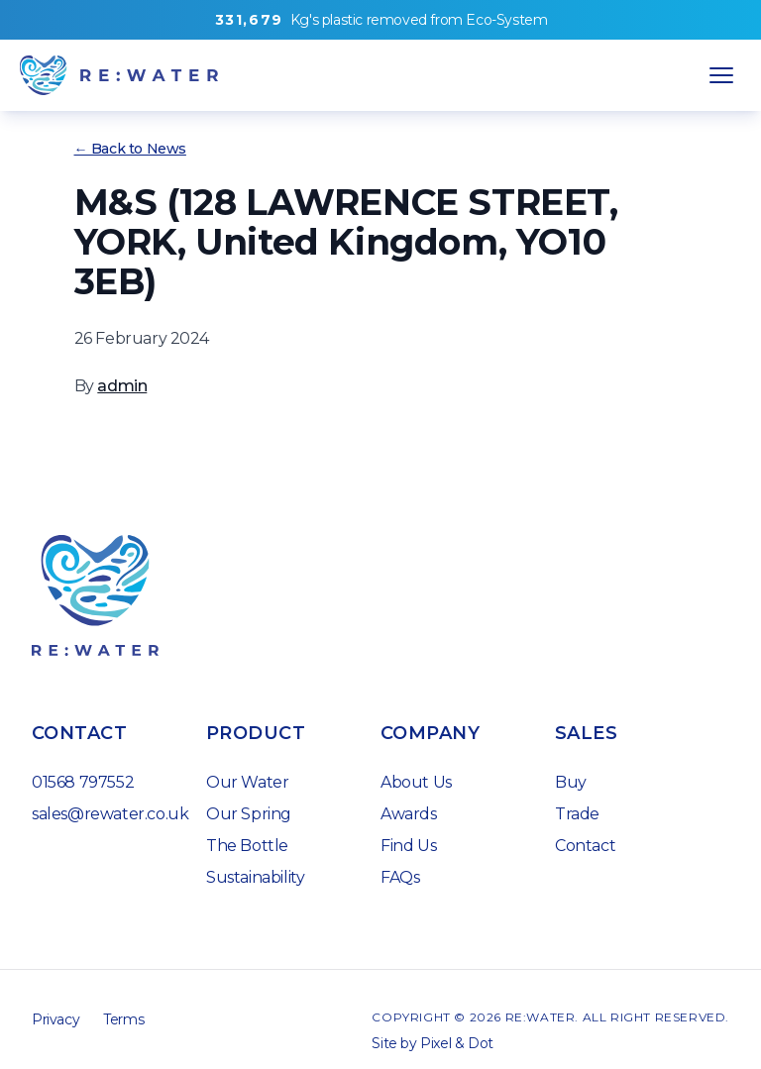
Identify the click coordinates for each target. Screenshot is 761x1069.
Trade (577, 813)
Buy (571, 782)
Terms (123, 1019)
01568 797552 (83, 782)
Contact (585, 845)
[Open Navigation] (721, 75)
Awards (408, 813)
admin (122, 385)
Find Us (408, 845)
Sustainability (255, 877)
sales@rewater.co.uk (110, 813)
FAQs (399, 877)
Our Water (247, 782)
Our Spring (248, 813)
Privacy (55, 1019)
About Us (416, 782)
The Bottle (247, 845)
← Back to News (130, 149)
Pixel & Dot (456, 1043)
